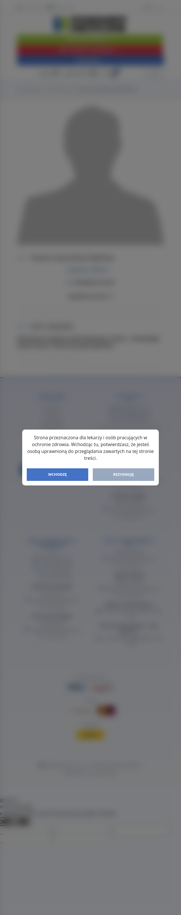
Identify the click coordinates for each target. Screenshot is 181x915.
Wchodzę (57, 474)
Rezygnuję (123, 474)
